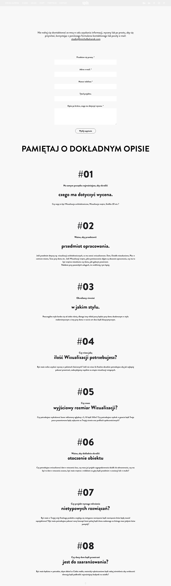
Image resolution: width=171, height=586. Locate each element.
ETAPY (42, 3)
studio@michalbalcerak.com (85, 39)
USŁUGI (33, 3)
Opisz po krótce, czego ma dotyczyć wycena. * (85, 106)
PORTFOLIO (52, 3)
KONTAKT (63, 3)
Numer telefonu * (86, 82)
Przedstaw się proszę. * (85, 57)
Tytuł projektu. (85, 94)
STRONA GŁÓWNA (12, 3)
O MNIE (25, 3)
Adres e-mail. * (86, 69)
